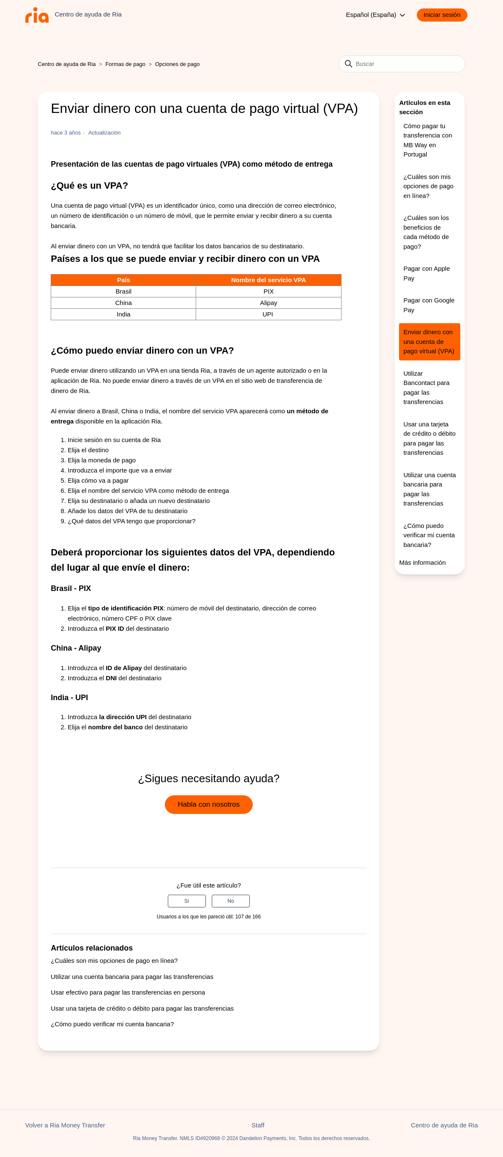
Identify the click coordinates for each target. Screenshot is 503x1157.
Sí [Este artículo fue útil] (186, 901)
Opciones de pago (177, 64)
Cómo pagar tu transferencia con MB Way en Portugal (427, 140)
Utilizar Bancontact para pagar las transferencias (426, 388)
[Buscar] (402, 63)
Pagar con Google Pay (428, 305)
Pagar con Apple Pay (426, 273)
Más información (422, 562)
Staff (258, 1125)
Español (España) (376, 15)
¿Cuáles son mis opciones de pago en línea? (114, 960)
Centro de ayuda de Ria (67, 64)
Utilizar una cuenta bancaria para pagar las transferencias (132, 976)
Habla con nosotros (209, 804)
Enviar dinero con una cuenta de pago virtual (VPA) (428, 341)
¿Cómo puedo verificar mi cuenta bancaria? (112, 1024)
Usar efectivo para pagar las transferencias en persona (128, 992)
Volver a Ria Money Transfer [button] (65, 1125)
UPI (268, 314)
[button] (446, 15)
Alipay (268, 302)
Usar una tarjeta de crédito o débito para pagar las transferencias (142, 1008)
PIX (268, 291)
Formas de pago (125, 64)
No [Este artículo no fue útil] (230, 901)
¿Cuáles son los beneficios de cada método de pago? (426, 232)
